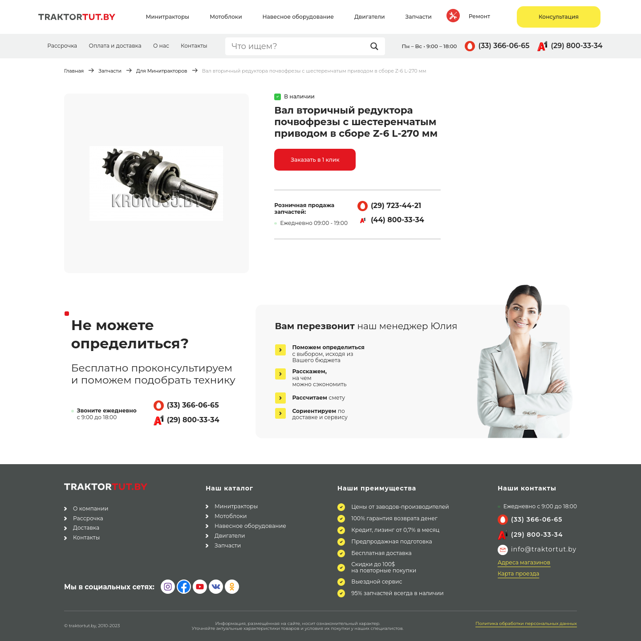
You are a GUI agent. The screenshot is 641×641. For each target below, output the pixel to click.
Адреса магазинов (524, 562)
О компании (90, 508)
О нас (161, 45)
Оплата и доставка (115, 45)
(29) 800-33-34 (577, 45)
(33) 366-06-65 (503, 45)
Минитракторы (236, 506)
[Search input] (299, 46)
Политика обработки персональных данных (526, 623)
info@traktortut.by (543, 549)
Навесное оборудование (250, 526)
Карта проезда (518, 574)
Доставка (86, 527)
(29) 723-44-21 (396, 205)
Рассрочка (62, 45)
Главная (74, 71)
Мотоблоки (231, 516)
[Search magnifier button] (376, 46)
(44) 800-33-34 (397, 220)
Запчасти (110, 71)
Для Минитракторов (161, 71)
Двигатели (230, 535)
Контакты (194, 45)
